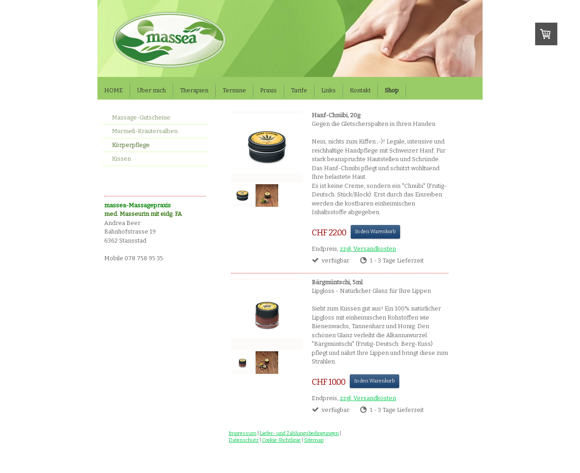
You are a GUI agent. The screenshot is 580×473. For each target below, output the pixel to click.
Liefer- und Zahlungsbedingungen (299, 433)
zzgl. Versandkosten (368, 248)
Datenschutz (244, 440)
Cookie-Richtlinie (281, 440)
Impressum (242, 433)
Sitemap (314, 440)
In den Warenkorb (375, 231)
